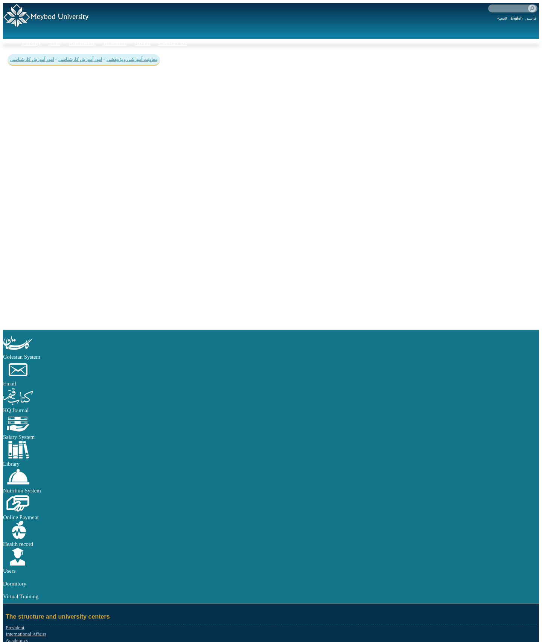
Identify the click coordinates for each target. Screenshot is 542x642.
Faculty (31, 43)
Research (115, 43)
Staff (55, 43)
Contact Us (172, 43)
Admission (82, 43)
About (142, 43)
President (15, 627)
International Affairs (26, 634)
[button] (18, 350)
